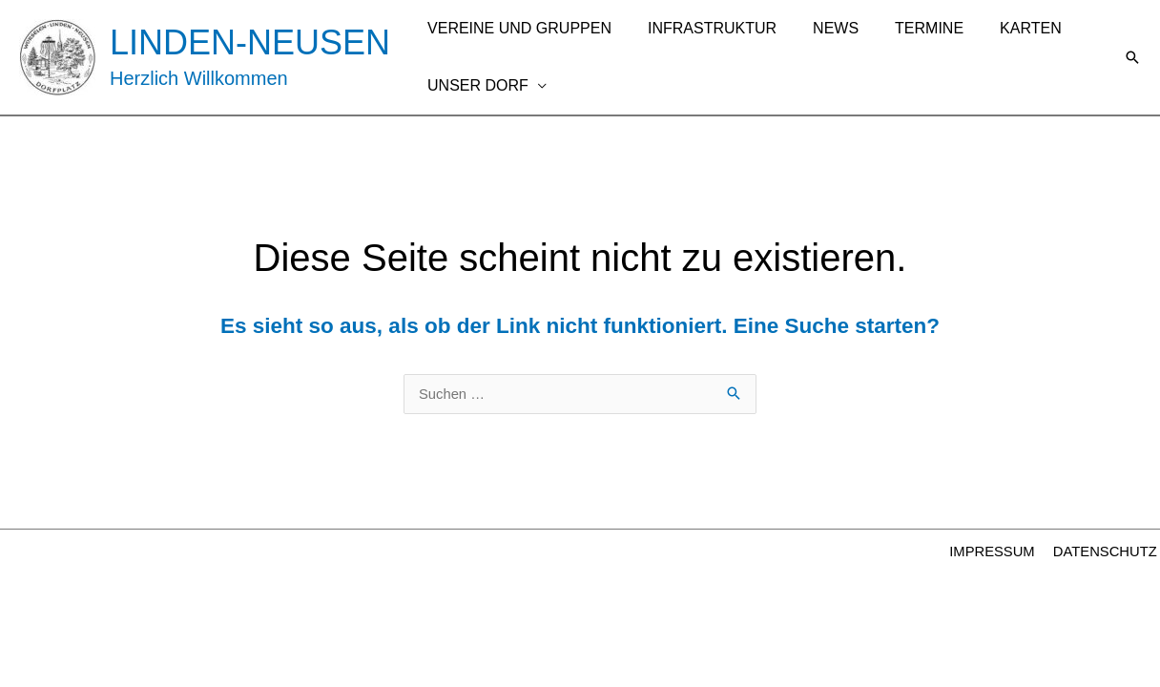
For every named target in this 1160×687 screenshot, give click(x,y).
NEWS (821, 28)
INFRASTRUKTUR (703, 28)
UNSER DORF (475, 85)
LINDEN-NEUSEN (250, 42)
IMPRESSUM (997, 553)
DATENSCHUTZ (1107, 553)
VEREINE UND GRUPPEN (517, 28)
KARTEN (1005, 28)
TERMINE (909, 28)
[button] (1132, 57)
